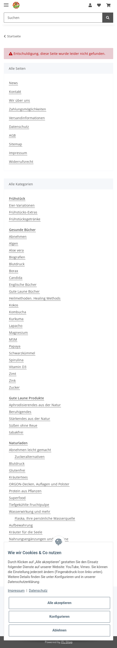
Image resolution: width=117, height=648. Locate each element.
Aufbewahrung (21, 525)
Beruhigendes (20, 411)
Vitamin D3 (17, 367)
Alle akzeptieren (59, 603)
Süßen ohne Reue (23, 425)
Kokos (13, 305)
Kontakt (15, 91)
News (13, 83)
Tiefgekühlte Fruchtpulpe (29, 504)
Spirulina (16, 360)
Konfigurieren (59, 616)
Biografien (17, 257)
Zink (12, 380)
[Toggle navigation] (6, 3)
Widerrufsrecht (21, 161)
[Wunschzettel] (98, 5)
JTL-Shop (66, 642)
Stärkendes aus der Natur (29, 418)
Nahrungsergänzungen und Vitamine (38, 539)
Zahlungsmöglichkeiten (27, 109)
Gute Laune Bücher (24, 291)
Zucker (14, 387)
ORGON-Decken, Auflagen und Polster (39, 484)
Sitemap (15, 144)
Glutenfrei (17, 470)
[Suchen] (53, 18)
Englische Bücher (23, 284)
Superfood (17, 498)
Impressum (18, 153)
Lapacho (15, 325)
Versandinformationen (27, 118)
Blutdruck (16, 264)
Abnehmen (18, 236)
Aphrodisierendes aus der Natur (35, 405)
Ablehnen (59, 630)
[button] (90, 5)
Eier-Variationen (22, 205)
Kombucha (17, 312)
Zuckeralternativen (30, 456)
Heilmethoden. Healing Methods (35, 298)
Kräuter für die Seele (25, 532)
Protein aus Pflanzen (25, 491)
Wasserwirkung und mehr (29, 511)
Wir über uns (19, 100)
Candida (15, 277)
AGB (12, 135)
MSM (13, 339)
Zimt (12, 373)
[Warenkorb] (108, 5)
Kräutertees (18, 477)
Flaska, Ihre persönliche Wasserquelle (45, 518)
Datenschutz (19, 126)
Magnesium (18, 332)
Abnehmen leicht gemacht (30, 450)
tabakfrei (16, 432)
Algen (13, 243)
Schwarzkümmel (22, 353)
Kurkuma (16, 319)
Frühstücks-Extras (23, 212)
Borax (13, 271)
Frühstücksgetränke (24, 219)
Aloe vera (16, 250)
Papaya (14, 346)
